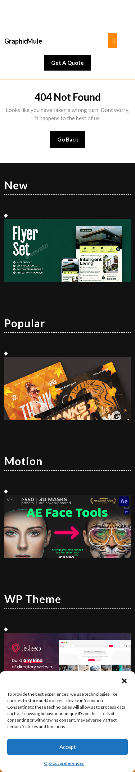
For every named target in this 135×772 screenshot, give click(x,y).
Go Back (71, 141)
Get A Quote (71, 64)
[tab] (112, 40)
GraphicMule (23, 41)
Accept (67, 747)
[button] (124, 680)
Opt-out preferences (64, 763)
